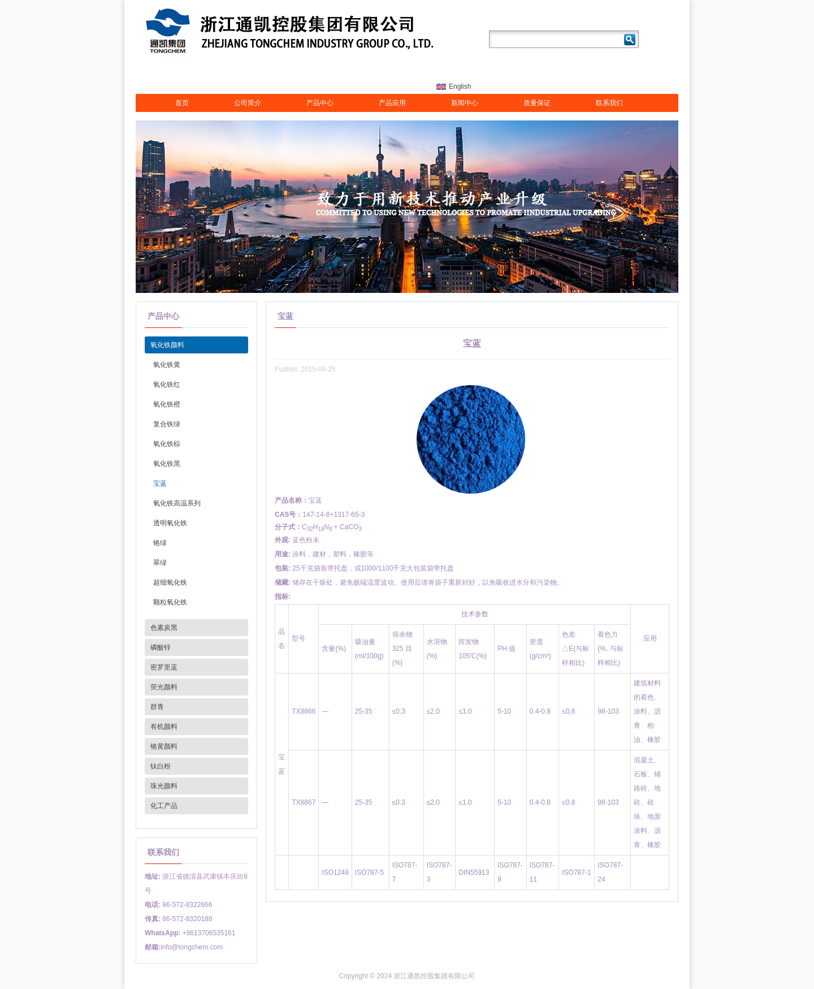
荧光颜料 (163, 687)
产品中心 (320, 103)
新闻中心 (464, 103)
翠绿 (160, 563)
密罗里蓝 (163, 667)
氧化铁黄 (166, 365)
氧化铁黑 (166, 464)
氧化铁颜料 (167, 345)
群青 (157, 707)
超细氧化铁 (170, 582)
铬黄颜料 (163, 746)
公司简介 (247, 103)
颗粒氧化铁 (170, 602)
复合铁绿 (166, 424)
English (460, 86)
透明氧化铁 (170, 523)
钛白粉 (160, 766)
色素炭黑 (163, 628)
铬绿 (160, 543)
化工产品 (163, 806)
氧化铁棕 (166, 444)
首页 (182, 103)
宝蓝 (160, 483)
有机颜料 (163, 727)
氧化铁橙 (166, 404)
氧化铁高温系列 (177, 503)
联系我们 (609, 103)
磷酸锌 (160, 647)
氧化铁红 (166, 384)
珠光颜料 (163, 786)
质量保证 (537, 103)
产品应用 (392, 103)
